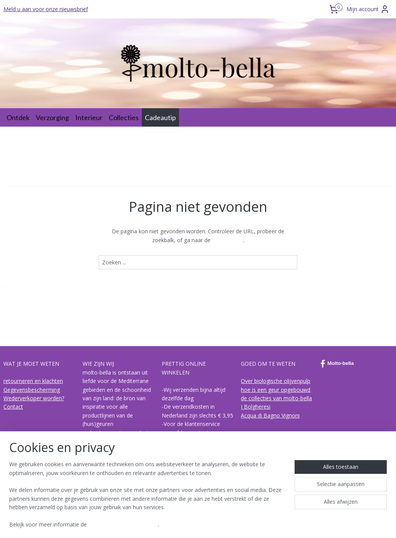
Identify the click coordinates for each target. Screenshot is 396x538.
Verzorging (52, 117)
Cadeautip (160, 117)
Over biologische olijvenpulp (275, 381)
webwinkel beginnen (211, 524)
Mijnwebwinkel (278, 524)
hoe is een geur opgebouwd (275, 389)
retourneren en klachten (33, 381)
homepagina (227, 240)
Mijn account (367, 9)
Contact (13, 406)
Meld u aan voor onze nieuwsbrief (45, 9)
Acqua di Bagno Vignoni (270, 415)
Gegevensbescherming (31, 389)
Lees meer (107, 492)
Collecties (124, 117)
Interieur (89, 117)
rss (182, 524)
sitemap (166, 524)
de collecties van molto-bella (276, 398)
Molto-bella (337, 364)
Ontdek (18, 117)
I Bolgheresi (255, 406)
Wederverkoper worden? (33, 398)
